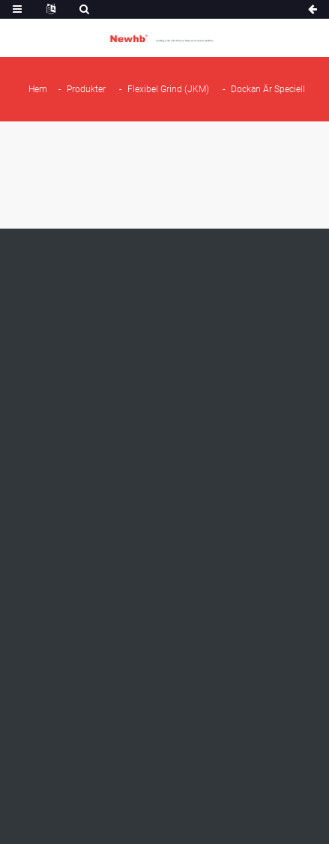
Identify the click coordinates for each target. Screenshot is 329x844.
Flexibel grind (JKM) (168, 89)
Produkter (86, 89)
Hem (37, 89)
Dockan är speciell (268, 89)
